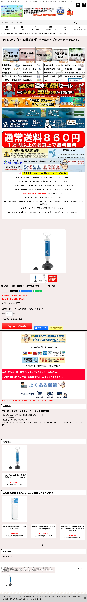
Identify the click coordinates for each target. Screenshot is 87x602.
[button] (7, 28)
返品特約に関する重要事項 (12, 319)
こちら (39, 599)
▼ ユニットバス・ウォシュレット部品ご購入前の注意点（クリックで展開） (28, 400)
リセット (81, 569)
